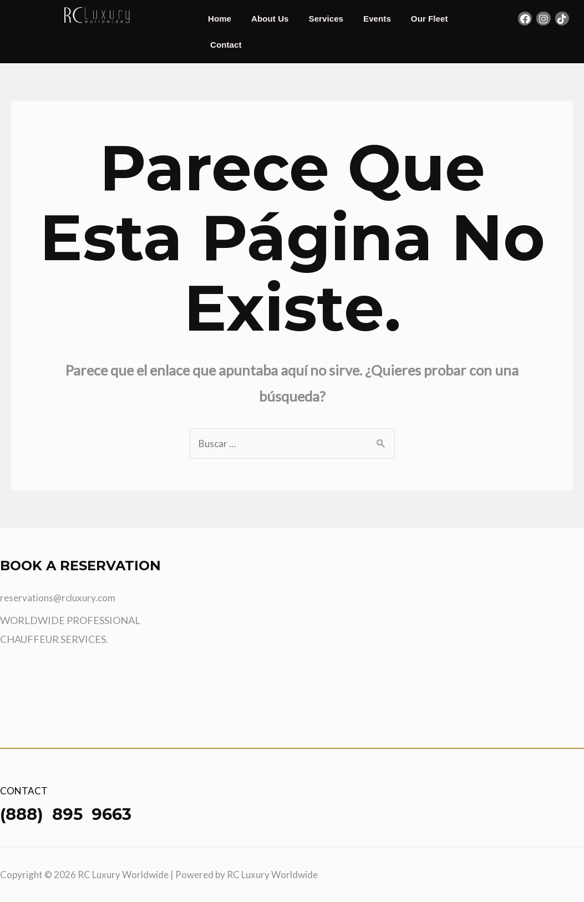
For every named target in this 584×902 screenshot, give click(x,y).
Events (377, 18)
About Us (269, 18)
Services (326, 18)
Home (219, 18)
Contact (226, 44)
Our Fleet (429, 18)
